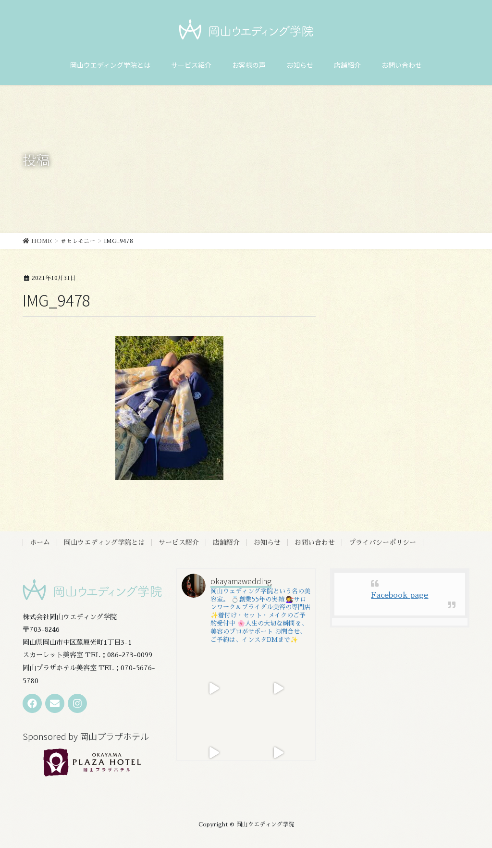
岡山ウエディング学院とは (104, 542)
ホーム (40, 542)
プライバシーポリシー (382, 542)
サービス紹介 (179, 542)
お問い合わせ (315, 542)
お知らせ (267, 542)
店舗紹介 (226, 542)
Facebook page (399, 595)
